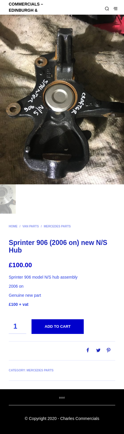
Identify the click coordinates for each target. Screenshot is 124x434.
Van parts (30, 226)
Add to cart (58, 326)
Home (13, 226)
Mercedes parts (57, 226)
